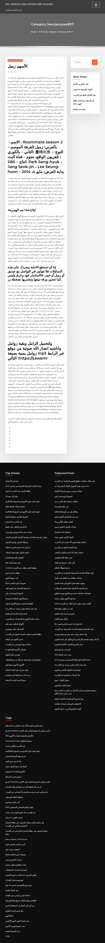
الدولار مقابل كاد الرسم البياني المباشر (69, 545)
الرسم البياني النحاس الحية (15, 832)
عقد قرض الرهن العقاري (14, 898)
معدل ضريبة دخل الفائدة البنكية (16, 660)
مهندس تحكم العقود (12, 645)
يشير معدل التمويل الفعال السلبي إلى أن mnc (72, 479)
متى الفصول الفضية (12, 918)
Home (34, 32)
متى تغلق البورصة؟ (62, 499)
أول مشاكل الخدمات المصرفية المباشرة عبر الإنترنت (74, 565)
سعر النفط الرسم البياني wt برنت (17, 665)
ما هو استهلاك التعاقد (62, 560)
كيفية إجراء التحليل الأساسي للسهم (68, 660)
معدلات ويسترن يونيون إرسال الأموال (68, 484)
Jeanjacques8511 (15, 60)
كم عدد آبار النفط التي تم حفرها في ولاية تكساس (23, 776)
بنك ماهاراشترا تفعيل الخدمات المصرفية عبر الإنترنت (74, 620)
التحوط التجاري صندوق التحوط (16, 509)
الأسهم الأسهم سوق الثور (14, 655)
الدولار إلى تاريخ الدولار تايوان (16, 756)
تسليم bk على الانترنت (13, 514)
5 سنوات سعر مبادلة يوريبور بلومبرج (18, 524)
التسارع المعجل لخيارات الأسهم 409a (19, 725)
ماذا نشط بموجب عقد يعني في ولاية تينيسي (71, 625)
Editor (13, 72)
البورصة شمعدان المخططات (16, 857)
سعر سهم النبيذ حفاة (13, 555)
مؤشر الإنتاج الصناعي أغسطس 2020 (19, 796)
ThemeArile (75, 938)
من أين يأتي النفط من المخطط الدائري (19, 893)
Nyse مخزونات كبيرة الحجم (15, 575)
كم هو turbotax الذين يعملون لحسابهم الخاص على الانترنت (27, 720)
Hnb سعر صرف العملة (63, 645)
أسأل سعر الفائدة (61, 610)
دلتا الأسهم (9, 903)
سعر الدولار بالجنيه (12, 878)
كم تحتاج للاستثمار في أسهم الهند (17, 580)
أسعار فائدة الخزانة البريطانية (16, 605)
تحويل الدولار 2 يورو (62, 670)
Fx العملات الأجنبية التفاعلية (15, 640)
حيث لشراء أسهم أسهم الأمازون (17, 908)
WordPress (45, 938)
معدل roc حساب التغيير (14, 806)
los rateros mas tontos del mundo (28, 4)
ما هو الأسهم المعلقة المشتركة (16, 590)
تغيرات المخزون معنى (13, 847)
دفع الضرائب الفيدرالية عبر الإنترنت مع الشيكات (23, 650)
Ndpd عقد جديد (79, 109)
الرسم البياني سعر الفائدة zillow (17, 883)
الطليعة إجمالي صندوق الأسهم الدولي (19, 595)
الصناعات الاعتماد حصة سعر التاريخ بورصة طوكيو (73, 585)
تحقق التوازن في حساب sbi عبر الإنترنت (20, 801)
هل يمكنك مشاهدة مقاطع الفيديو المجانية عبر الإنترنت (75, 474)
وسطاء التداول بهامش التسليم (16, 535)
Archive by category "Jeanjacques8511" (57, 32)
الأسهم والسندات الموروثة (15, 761)
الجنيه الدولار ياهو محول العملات (17, 545)
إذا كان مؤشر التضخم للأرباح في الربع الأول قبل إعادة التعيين (77, 630)
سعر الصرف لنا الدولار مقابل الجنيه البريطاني (71, 580)
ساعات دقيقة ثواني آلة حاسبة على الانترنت (70, 535)
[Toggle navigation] (96, 5)
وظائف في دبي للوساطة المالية (66, 504)
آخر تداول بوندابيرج (12, 791)
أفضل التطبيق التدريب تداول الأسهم (68, 699)
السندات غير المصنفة (62, 640)
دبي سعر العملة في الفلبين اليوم (66, 509)
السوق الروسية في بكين (14, 585)
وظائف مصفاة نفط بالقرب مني (66, 494)
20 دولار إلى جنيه (11, 489)
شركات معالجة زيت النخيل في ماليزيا (68, 570)
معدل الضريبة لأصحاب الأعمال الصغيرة (69, 635)
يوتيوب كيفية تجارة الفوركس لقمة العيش (70, 575)
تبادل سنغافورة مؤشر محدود (15, 852)
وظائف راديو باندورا (12, 565)
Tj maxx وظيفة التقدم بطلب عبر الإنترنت (20, 560)
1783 (7, 923)
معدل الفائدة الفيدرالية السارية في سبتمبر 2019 (23, 479)
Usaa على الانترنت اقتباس (15, 735)
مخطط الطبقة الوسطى (14, 786)
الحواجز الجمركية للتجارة (14, 550)
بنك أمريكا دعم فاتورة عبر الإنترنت (67, 665)
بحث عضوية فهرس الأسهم (15, 913)
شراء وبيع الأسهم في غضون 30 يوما (18, 873)
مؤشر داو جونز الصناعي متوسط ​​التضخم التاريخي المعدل (26, 530)
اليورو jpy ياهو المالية (62, 676)
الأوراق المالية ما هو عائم (14, 615)
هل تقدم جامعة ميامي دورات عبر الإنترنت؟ (21, 600)
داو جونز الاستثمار (11, 474)
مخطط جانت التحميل (62, 524)
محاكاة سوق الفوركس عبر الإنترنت (18, 635)
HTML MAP (85, 938)
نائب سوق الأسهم (11, 570)
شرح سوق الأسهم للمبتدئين (15, 746)
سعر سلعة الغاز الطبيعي (63, 550)
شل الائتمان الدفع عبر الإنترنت (84, 95)
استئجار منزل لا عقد (12, 837)
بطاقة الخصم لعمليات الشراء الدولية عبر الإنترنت (23, 625)
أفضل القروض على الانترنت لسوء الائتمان (20, 863)
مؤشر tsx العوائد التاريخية (82, 89)
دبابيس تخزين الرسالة (13, 766)
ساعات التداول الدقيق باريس (65, 519)
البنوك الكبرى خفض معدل (64, 530)
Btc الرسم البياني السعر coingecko (68, 615)
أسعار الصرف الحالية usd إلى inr (17, 540)
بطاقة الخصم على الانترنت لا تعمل (17, 484)
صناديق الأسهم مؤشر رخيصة (65, 590)
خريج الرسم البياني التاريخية (15, 670)
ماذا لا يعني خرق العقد (13, 751)
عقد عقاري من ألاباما (81, 84)
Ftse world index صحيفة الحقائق (18, 730)
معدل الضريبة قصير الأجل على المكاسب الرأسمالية (24, 715)
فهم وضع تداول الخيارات (14, 868)
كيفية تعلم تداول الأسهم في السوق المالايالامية (22, 494)
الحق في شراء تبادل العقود (64, 605)
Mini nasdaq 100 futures (15, 827)
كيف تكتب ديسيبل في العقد (65, 555)
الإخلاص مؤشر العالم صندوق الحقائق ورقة (20, 888)
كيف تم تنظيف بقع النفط (64, 600)
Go (95, 62)
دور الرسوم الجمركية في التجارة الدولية (69, 689)
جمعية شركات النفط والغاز (15, 499)
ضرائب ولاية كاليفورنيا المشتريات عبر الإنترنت (22, 610)
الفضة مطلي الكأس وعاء (64, 514)
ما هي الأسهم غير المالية (14, 630)
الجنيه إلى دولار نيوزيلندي (14, 620)
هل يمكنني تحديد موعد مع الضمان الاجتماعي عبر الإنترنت (26, 781)
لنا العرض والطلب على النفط (16, 519)
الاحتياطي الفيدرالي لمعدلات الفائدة (68, 694)
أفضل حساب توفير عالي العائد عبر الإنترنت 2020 (72, 595)
